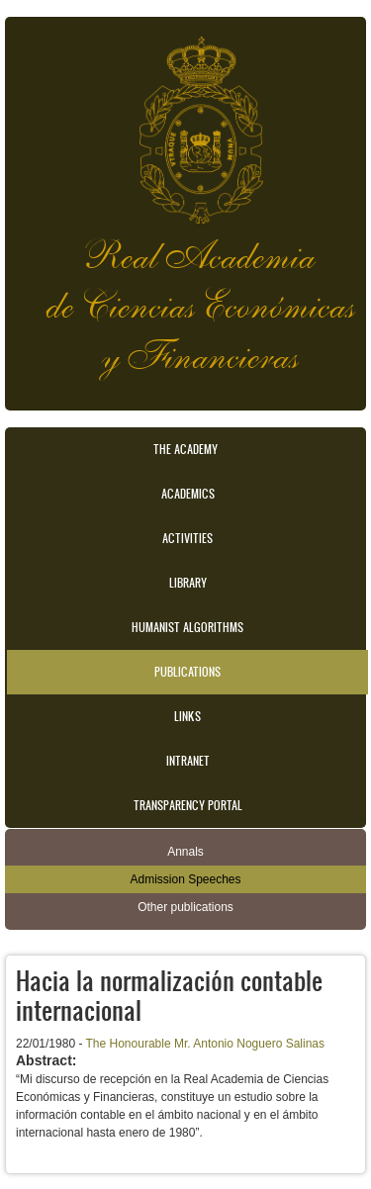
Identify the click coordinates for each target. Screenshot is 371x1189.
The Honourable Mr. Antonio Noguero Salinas (205, 1044)
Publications (187, 672)
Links (187, 716)
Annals (185, 852)
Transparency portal (188, 805)
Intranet (188, 761)
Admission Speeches (185, 879)
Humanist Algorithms (187, 627)
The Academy (185, 449)
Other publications (185, 907)
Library (188, 583)
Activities (187, 538)
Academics (188, 494)
